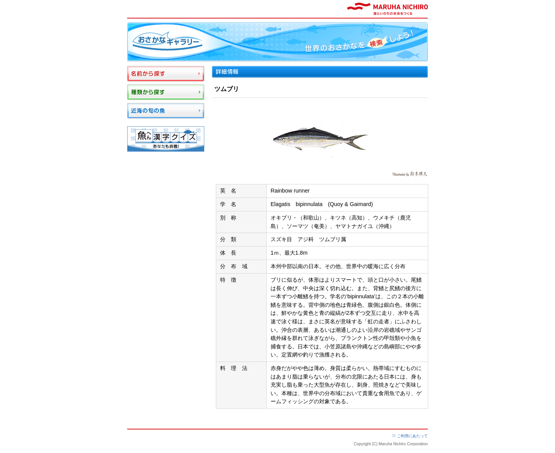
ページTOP (413, 422)
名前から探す (165, 73)
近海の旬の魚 (165, 110)
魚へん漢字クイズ (165, 139)
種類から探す (165, 92)
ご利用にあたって (412, 436)
